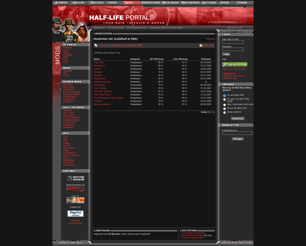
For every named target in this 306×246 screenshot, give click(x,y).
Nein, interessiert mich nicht (240, 104)
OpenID (67, 145)
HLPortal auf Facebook (75, 221)
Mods (129, 2)
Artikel (66, 52)
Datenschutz (69, 165)
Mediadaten (68, 160)
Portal (112, 2)
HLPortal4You (69, 153)
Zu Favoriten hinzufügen (192, 233)
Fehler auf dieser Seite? (192, 238)
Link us (66, 157)
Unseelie (98, 101)
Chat (65, 141)
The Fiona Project (102, 94)
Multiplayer (68, 101)
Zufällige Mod (69, 96)
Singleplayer (69, 99)
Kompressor (99, 78)
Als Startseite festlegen (192, 235)
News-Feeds (69, 148)
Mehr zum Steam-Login (235, 69)
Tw (232, 28)
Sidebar (67, 143)
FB (228, 28)
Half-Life (78, 2)
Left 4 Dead (209, 2)
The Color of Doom (103, 91)
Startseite (67, 47)
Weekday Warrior (102, 104)
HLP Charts (68, 87)
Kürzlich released (71, 92)
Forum (243, 2)
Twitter (66, 150)
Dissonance (99, 65)
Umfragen (68, 55)
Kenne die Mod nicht (237, 108)
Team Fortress (190, 2)
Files (65, 59)
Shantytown (99, 85)
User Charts (69, 89)
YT (236, 28)
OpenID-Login (230, 78)
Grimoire (98, 72)
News (66, 50)
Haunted (98, 75)
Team (65, 136)
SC (240, 28)
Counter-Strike (150, 2)
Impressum (68, 162)
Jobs (65, 138)
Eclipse (97, 69)
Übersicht (67, 84)
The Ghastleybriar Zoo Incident (108, 98)
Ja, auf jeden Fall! (235, 95)
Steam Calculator (71, 155)
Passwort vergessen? (234, 76)
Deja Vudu (99, 62)
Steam (225, 2)
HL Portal (61, 2)
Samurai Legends (102, 81)
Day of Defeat (170, 2)
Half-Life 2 (97, 2)
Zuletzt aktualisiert (71, 94)
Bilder (66, 57)
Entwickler (103, 45)
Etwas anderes (234, 112)
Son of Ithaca (100, 88)
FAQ (65, 62)
